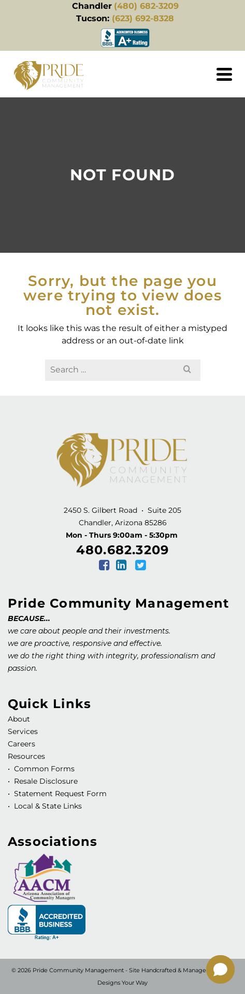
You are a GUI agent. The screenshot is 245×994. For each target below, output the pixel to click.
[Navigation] (224, 74)
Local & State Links (47, 806)
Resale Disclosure (45, 781)
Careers (21, 743)
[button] (220, 969)
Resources (26, 756)
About (19, 719)
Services (23, 731)
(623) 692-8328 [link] (143, 18)
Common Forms (44, 768)
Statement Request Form (60, 793)
